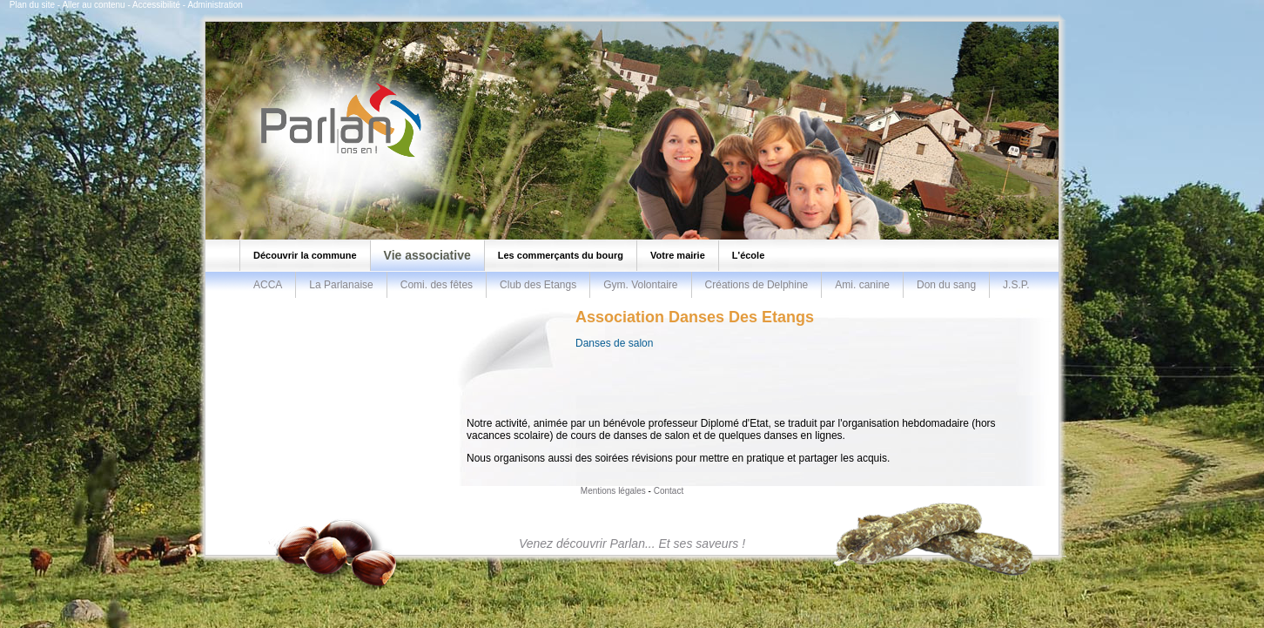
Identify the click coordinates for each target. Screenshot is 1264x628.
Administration (214, 5)
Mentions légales (613, 491)
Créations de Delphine (757, 285)
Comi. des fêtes (436, 285)
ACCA (267, 285)
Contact (668, 491)
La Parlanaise (341, 285)
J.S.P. (1016, 285)
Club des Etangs (538, 285)
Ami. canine (862, 285)
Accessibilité (156, 5)
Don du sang (946, 285)
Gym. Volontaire (640, 285)
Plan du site (32, 5)
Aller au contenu (93, 5)
